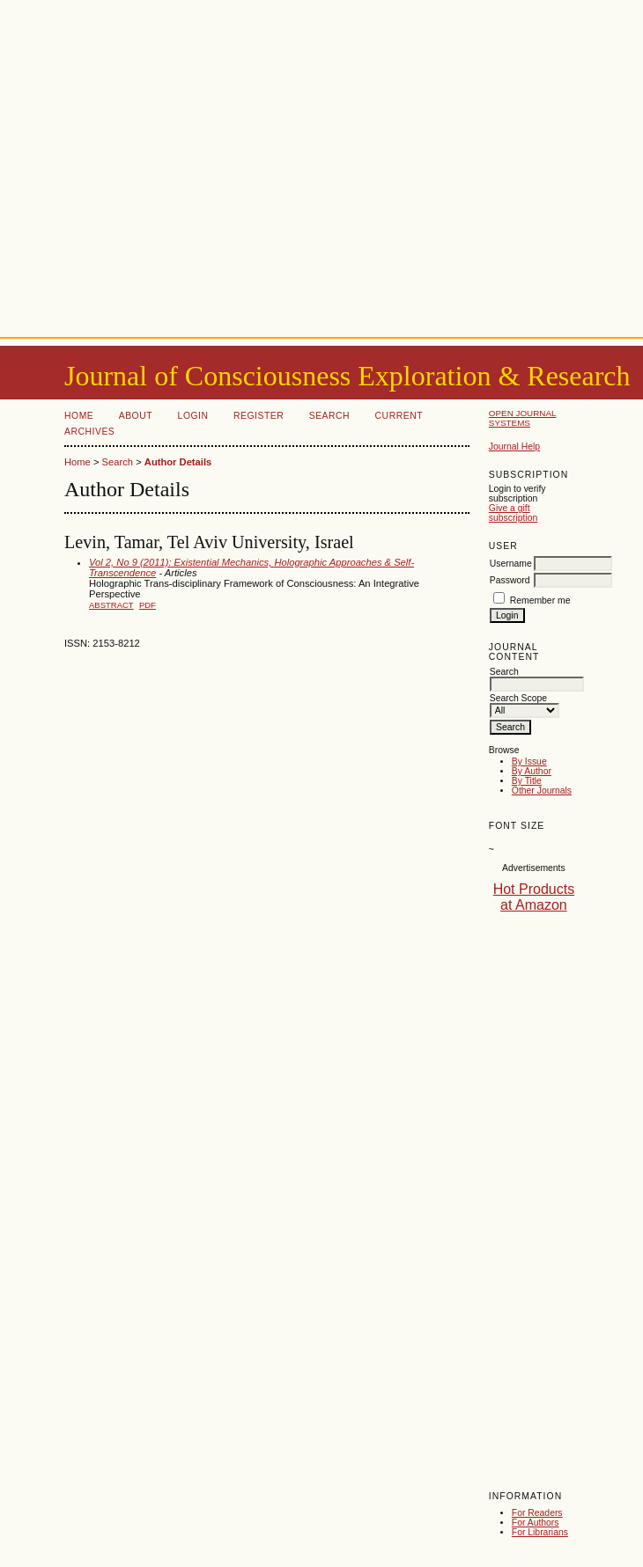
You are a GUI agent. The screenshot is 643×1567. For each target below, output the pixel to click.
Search (329, 416)
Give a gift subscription (513, 513)
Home (78, 416)
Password (510, 580)
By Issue (529, 761)
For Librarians (540, 1532)
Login (193, 416)
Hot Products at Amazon (533, 897)
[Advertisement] (322, 165)
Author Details (177, 462)
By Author (531, 771)
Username (511, 563)
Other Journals (542, 790)
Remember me (540, 600)
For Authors (535, 1522)
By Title (527, 781)
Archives (89, 431)
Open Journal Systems (523, 418)
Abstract (111, 605)
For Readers (537, 1513)
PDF (147, 605)
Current (399, 416)
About (135, 416)
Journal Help (514, 446)
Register (258, 416)
